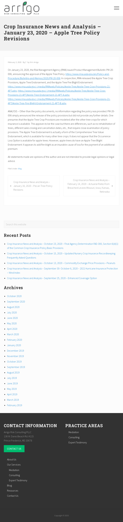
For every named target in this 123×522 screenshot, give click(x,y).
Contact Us (12, 495)
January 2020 (14, 345)
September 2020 (16, 301)
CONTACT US (14, 448)
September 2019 (16, 367)
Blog (20, 168)
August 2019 (13, 372)
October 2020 (14, 296)
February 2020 (14, 339)
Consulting (74, 437)
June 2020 (12, 317)
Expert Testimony (78, 442)
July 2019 (12, 378)
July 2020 (12, 312)
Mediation (74, 432)
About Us (11, 459)
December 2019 (15, 350)
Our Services (13, 464)
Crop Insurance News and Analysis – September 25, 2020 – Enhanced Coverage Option (52, 278)
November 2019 (15, 356)
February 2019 (14, 405)
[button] (116, 8)
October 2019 (14, 361)
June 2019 (12, 383)
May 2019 (12, 388)
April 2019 (12, 394)
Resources (12, 490)
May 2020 (12, 323)
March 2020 (13, 334)
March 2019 (13, 399)
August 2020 (13, 307)
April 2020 (12, 328)
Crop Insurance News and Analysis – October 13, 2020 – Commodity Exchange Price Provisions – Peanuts (61, 263)
